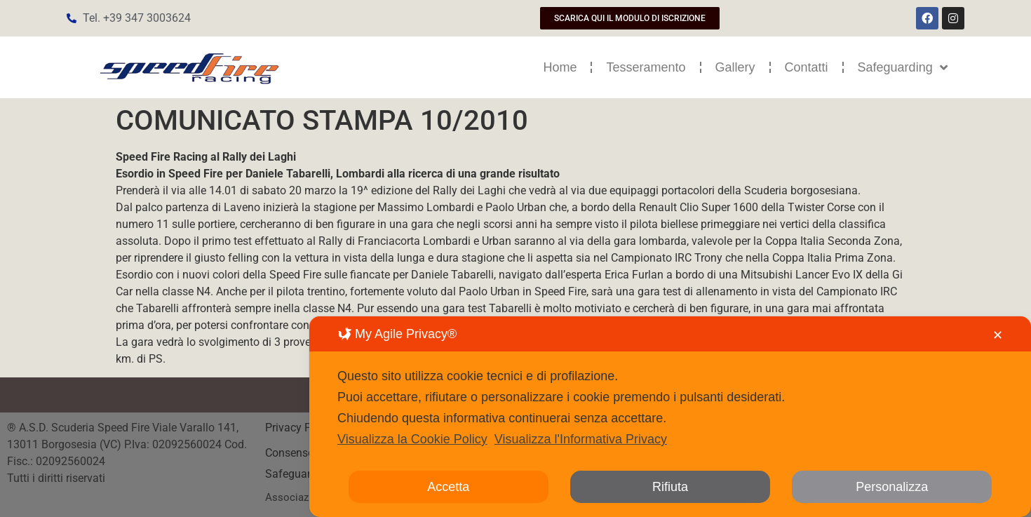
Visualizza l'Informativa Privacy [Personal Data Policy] (580, 439)
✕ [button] (997, 335)
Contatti (806, 67)
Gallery (735, 67)
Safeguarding (903, 67)
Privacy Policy (301, 427)
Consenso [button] (289, 452)
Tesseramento (645, 67)
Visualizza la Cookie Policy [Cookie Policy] (412, 439)
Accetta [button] (448, 487)
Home (560, 67)
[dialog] (670, 416)
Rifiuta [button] (670, 487)
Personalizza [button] (892, 487)
